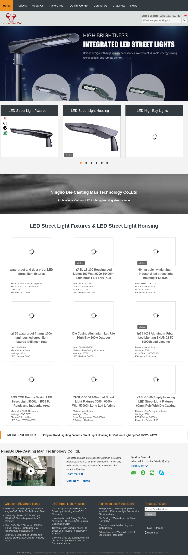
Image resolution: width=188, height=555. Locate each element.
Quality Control (79, 5)
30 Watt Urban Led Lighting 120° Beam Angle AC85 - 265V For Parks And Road (25, 510)
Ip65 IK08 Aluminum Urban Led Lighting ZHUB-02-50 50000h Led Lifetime (155, 337)
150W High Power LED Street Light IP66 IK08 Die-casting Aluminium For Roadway (23, 518)
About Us (38, 5)
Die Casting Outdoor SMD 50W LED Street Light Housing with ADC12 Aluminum (70, 511)
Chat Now (119, 5)
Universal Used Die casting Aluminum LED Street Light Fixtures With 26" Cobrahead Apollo (70, 540)
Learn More (74, 473)
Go (184, 20)
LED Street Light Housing (90, 111)
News (133, 5)
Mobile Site (151, 532)
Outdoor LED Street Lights (22, 503)
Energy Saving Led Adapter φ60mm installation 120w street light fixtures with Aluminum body (119, 511)
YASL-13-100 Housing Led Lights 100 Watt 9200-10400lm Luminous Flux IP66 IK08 (93, 273)
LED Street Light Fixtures (27, 111)
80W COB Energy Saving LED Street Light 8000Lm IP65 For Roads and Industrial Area (31, 401)
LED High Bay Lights (152, 111)
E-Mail (148, 528)
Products (21, 5)
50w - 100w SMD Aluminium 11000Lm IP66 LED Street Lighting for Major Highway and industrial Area (24, 528)
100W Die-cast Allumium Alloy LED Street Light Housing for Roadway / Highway (69, 531)
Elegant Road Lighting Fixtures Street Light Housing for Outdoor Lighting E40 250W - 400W (100, 435)
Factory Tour (56, 5)
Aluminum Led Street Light (116, 503)
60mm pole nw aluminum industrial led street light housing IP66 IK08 (155, 273)
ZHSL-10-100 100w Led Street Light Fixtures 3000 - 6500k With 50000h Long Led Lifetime (93, 401)
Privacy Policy (24, 552)
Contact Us (100, 5)
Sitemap (158, 528)
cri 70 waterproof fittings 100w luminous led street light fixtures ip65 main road (31, 337)
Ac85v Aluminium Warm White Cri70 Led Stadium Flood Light (117, 533)
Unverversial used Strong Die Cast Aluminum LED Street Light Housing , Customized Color (70, 521)
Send (150, 514)
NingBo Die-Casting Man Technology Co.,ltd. (40, 451)
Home (6, 5)
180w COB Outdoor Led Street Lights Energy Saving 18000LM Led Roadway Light (24, 538)
